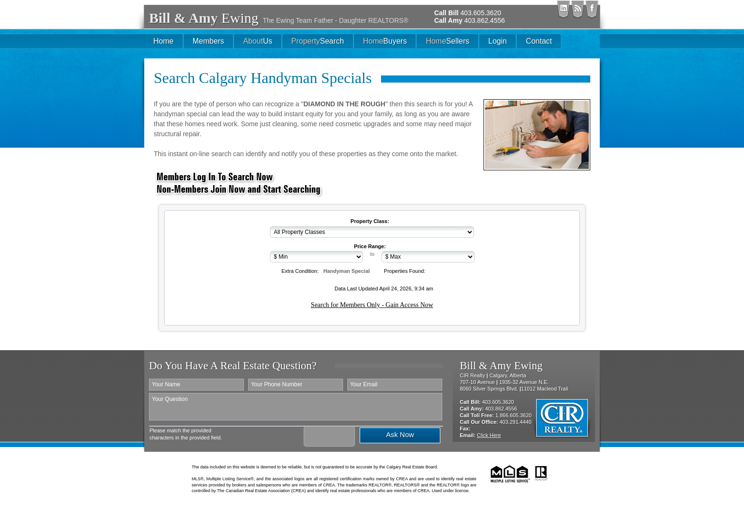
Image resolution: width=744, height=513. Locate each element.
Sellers (447, 41)
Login (497, 41)
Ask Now (400, 434)
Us (257, 41)
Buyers (385, 41)
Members (208, 41)
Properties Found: (404, 271)
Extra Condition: (299, 271)
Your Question (295, 406)
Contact (539, 41)
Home (163, 41)
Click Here (489, 435)
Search (317, 41)
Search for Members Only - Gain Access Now (372, 304)
